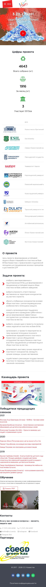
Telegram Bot (6, 535)
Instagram (22, 531)
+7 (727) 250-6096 (8, 528)
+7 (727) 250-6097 (25, 528)
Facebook (33, 531)
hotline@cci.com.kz (8, 531)
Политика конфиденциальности (23, 583)
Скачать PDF (9, 488)
